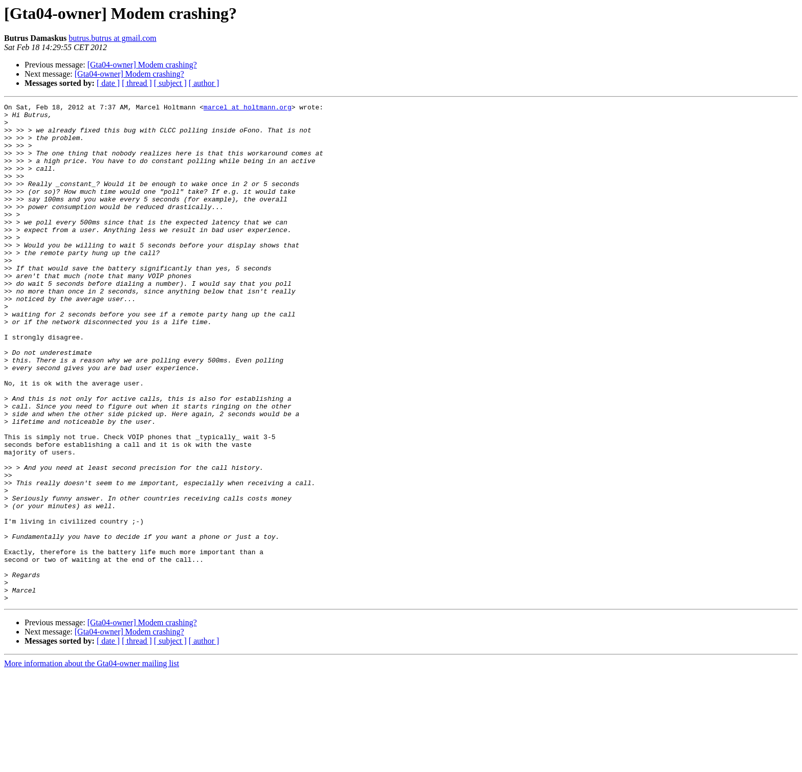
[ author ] (204, 83)
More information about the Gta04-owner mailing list (91, 763)
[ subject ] (170, 83)
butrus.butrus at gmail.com (113, 38)
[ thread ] (137, 83)
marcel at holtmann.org (248, 108)
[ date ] (108, 83)
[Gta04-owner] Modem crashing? (142, 64)
